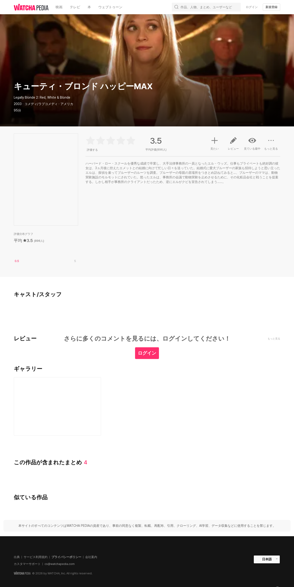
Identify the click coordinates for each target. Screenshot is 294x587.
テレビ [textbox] (75, 7)
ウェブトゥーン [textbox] (110, 7)
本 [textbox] (89, 7)
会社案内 (91, 557)
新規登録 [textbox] (271, 7)
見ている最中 (252, 143)
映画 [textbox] (59, 7)
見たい (214, 143)
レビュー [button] (233, 145)
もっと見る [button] (271, 145)
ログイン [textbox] (252, 7)
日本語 (267, 559)
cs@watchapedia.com (60, 564)
